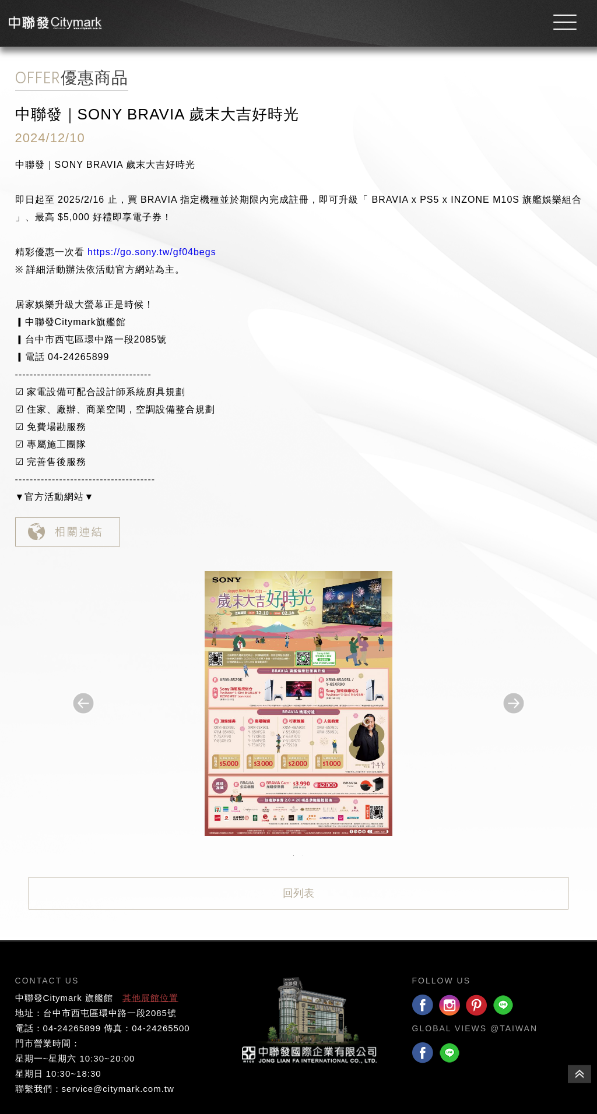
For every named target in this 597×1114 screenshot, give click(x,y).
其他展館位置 (150, 998)
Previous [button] (83, 703)
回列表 (298, 893)
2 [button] (303, 855)
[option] (298, 703)
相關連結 (67, 532)
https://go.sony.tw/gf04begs (151, 252)
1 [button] (293, 855)
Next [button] (513, 703)
